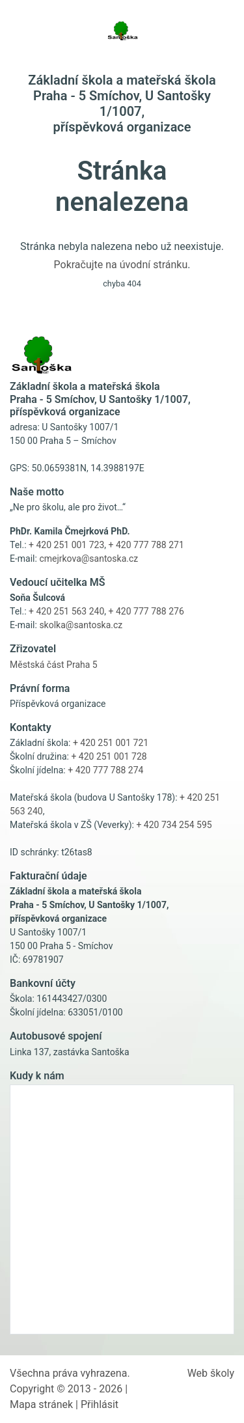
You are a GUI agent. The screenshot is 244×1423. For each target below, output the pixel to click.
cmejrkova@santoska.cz (88, 558)
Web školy (210, 1373)
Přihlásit (99, 1404)
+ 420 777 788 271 (146, 545)
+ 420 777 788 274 (105, 770)
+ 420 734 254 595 (173, 825)
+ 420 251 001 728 (108, 756)
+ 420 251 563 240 (66, 611)
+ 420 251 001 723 (66, 545)
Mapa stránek (41, 1404)
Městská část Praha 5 (54, 664)
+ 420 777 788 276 (146, 611)
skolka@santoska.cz (80, 625)
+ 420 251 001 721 (110, 743)
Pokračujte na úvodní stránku (121, 264)
